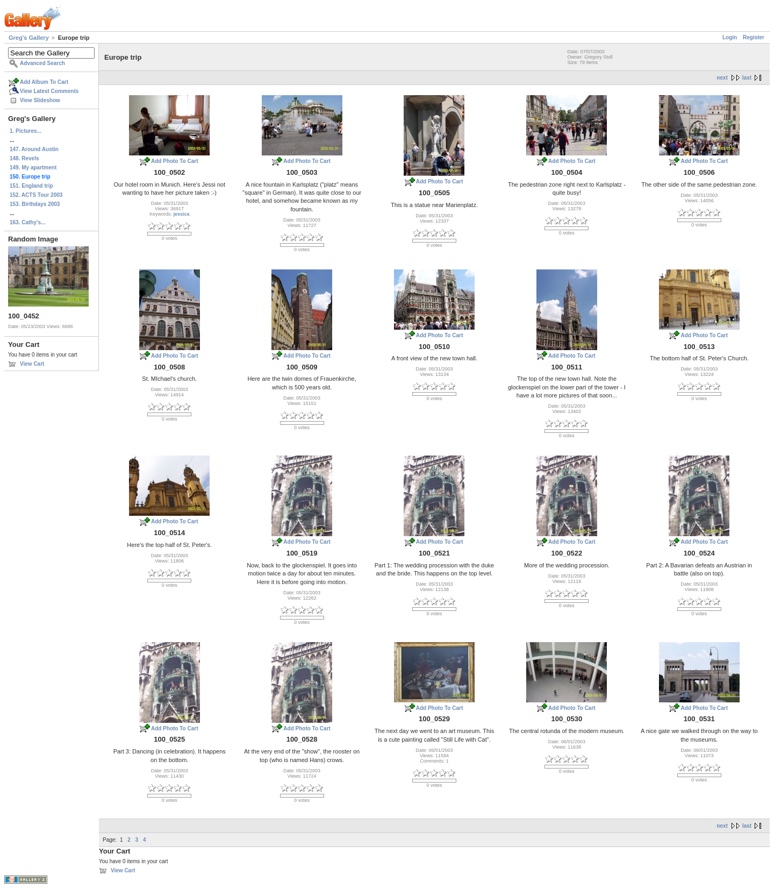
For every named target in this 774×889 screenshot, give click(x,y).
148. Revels (24, 158)
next (722, 78)
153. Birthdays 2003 (35, 204)
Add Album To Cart (44, 82)
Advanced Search (42, 63)
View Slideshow (40, 100)
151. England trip (31, 186)
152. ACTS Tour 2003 (36, 195)
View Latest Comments (49, 91)
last (746, 78)
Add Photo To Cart (174, 161)
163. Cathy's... (27, 222)
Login (729, 37)
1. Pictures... (25, 131)
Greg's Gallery (29, 37)
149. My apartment (33, 167)
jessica (181, 214)
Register (753, 37)
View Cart (32, 364)
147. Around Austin (34, 149)
